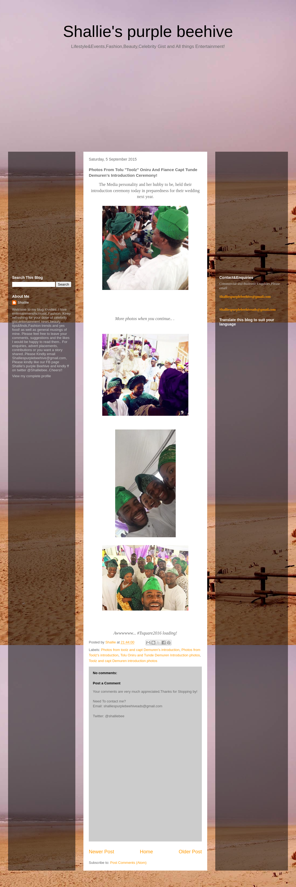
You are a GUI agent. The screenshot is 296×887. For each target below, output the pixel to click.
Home (146, 851)
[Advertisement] (148, 102)
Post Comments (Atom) (128, 863)
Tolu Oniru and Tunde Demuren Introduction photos (160, 655)
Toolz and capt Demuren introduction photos (123, 661)
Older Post (190, 851)
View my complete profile (31, 376)
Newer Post (101, 851)
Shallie (23, 302)
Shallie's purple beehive (148, 31)
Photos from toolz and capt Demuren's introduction (140, 650)
